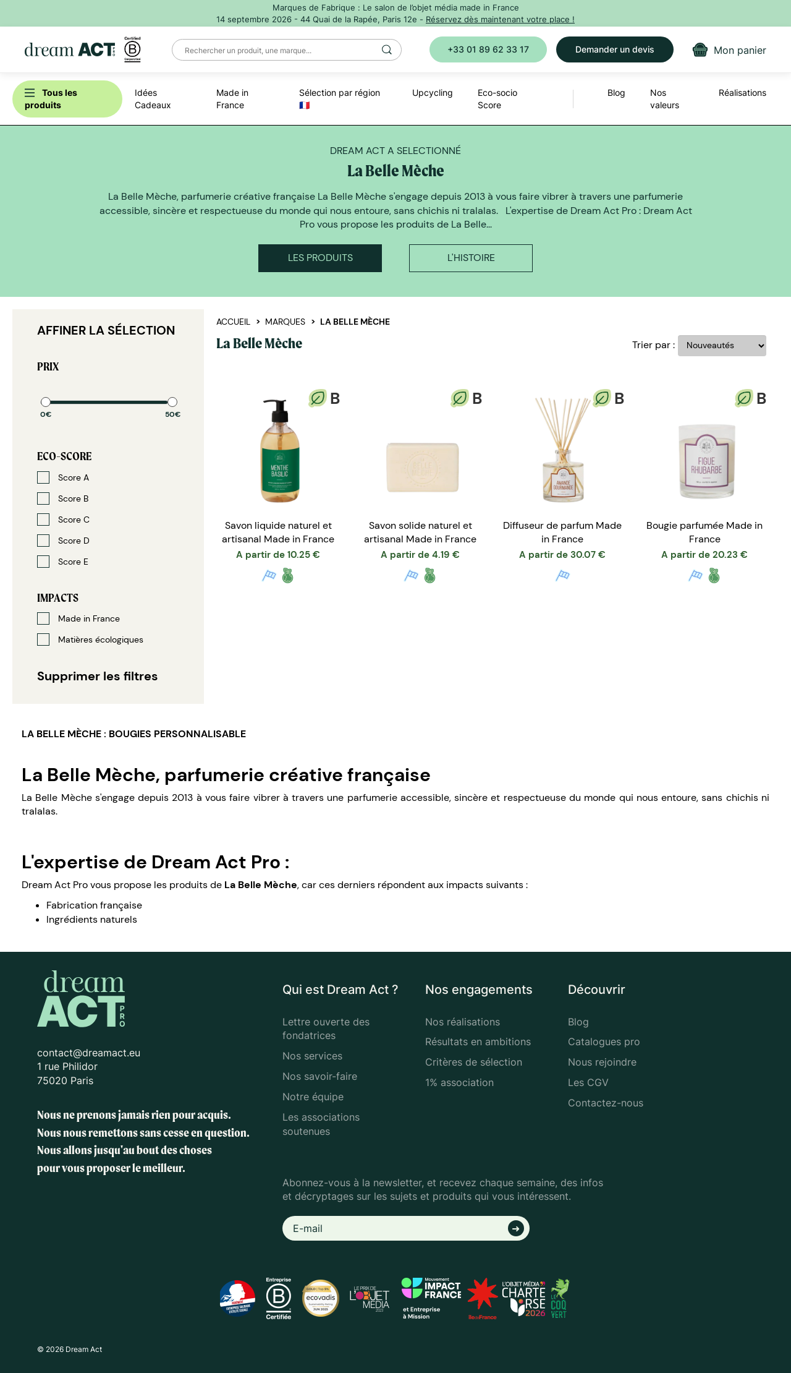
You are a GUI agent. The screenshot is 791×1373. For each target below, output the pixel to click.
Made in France (78, 618)
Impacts (57, 598)
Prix (48, 366)
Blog (578, 1022)
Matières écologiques (90, 639)
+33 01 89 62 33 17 (488, 49)
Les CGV (588, 1082)
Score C (63, 519)
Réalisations (742, 92)
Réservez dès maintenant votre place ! (500, 19)
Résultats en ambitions (478, 1041)
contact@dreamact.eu (88, 1052)
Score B (62, 498)
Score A (63, 477)
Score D (63, 540)
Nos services (312, 1056)
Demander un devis (614, 49)
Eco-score (64, 456)
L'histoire (471, 257)
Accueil (233, 321)
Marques (285, 321)
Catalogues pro (604, 1041)
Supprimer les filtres (97, 676)
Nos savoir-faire (319, 1076)
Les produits (320, 257)
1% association (459, 1082)
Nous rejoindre (602, 1062)
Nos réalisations (462, 1022)
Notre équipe (313, 1096)
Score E (62, 561)
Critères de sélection (473, 1062)
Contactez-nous (605, 1103)
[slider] (46, 402)
